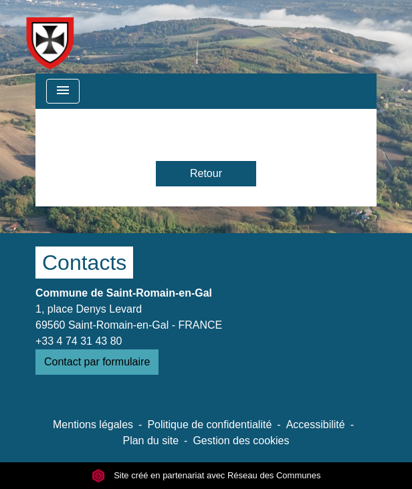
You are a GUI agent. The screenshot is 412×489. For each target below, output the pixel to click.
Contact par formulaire (97, 361)
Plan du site (150, 440)
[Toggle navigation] (63, 91)
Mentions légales (93, 424)
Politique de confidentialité (209, 424)
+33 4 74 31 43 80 (78, 341)
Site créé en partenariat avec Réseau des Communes (206, 475)
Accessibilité (315, 424)
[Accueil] (49, 36)
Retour (206, 173)
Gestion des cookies (241, 440)
